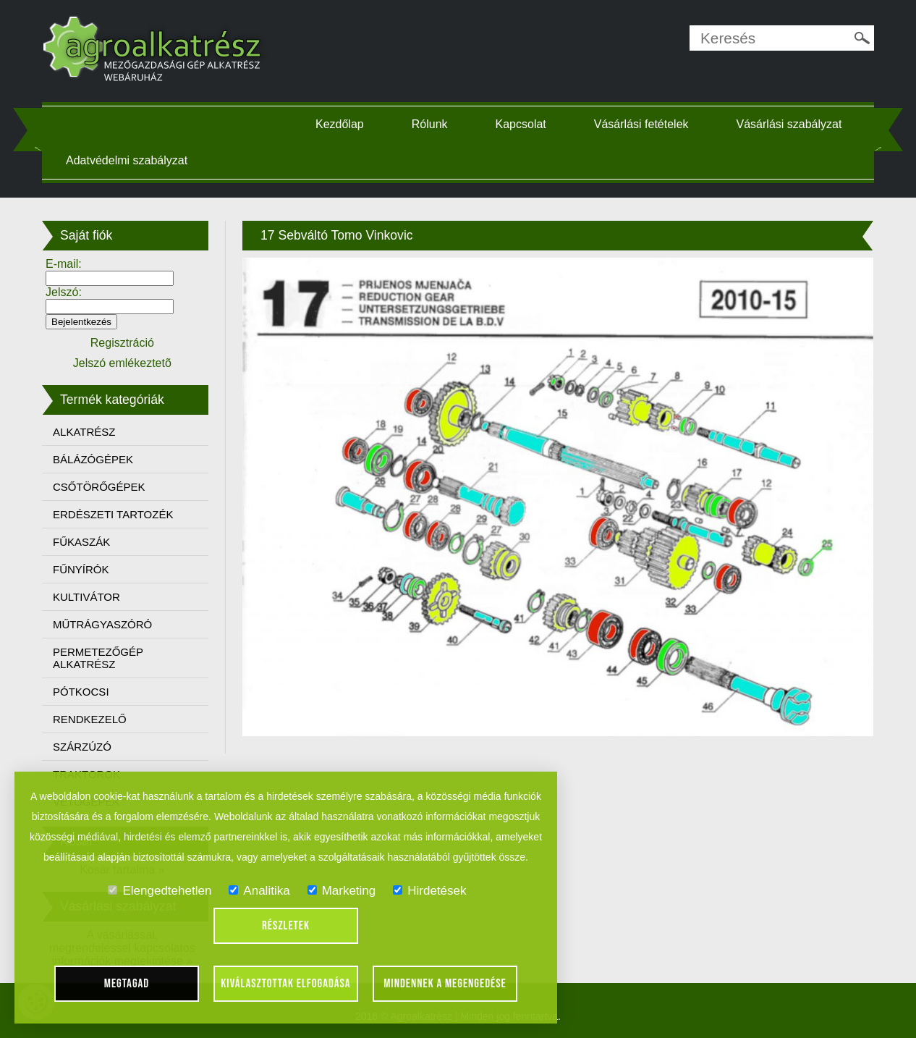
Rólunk (431, 124)
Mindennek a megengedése (444, 983)
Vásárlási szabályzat (791, 124)
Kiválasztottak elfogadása (285, 983)
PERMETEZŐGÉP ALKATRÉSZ (101, 658)
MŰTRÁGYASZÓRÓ (106, 624)
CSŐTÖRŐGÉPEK (102, 487)
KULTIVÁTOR (90, 597)
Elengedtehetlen (159, 891)
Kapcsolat (522, 124)
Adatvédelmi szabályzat (130, 160)
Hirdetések (429, 891)
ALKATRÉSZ (87, 432)
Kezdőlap (341, 124)
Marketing (342, 891)
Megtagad (127, 983)
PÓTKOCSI (84, 691)
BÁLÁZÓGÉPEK (96, 459)
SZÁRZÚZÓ (85, 746)
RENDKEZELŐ (93, 719)
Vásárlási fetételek (642, 124)
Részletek (286, 926)
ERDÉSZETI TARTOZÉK (116, 514)
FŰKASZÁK (85, 542)
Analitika (259, 891)
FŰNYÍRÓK (84, 569)
